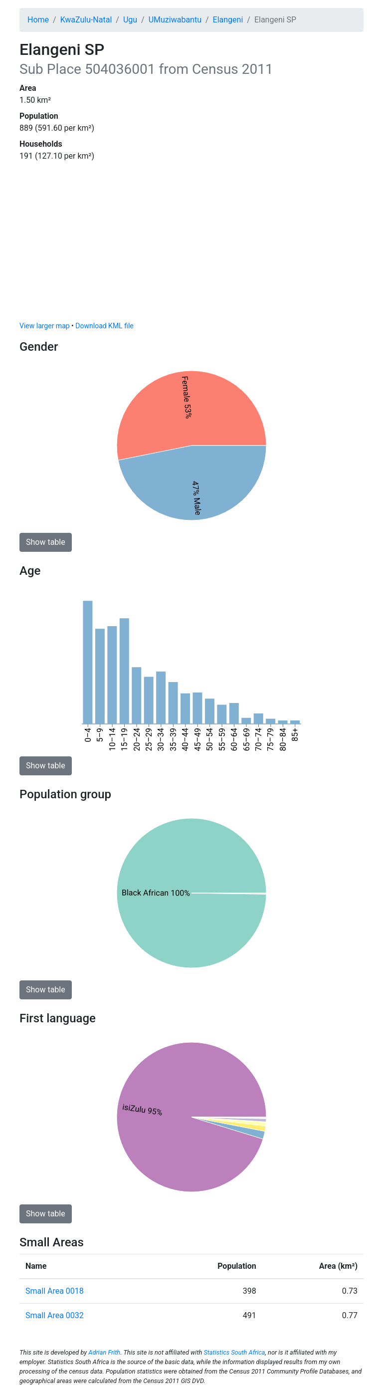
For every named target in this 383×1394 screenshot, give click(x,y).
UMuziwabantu (175, 19)
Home (38, 19)
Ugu (130, 19)
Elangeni (228, 19)
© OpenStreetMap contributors (320, 314)
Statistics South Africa (234, 1352)
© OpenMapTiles (255, 314)
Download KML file (104, 326)
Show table (45, 542)
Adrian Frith (104, 1352)
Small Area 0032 (54, 1315)
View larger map (44, 326)
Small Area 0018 (54, 1291)
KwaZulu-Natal (86, 19)
